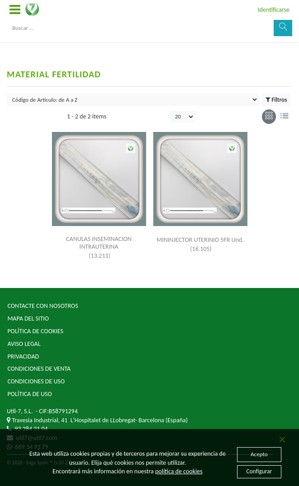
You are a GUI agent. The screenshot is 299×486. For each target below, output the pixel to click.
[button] (15, 10)
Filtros (276, 99)
